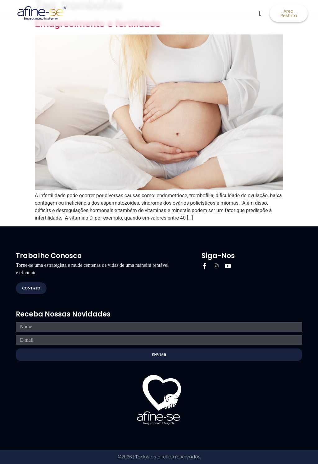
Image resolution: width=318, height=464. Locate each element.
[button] (260, 13)
